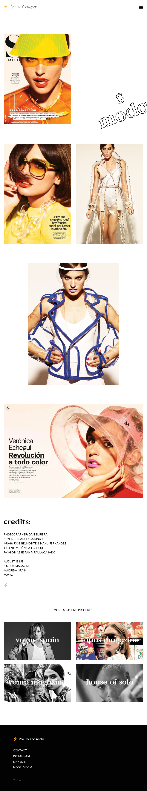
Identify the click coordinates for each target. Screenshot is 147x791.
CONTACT (20, 750)
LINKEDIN (19, 761)
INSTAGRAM (21, 756)
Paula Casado (31, 739)
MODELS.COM (22, 767)
